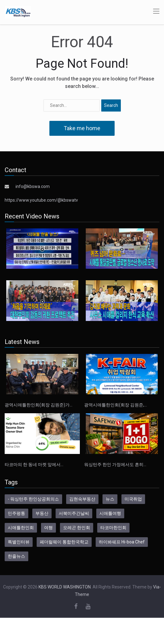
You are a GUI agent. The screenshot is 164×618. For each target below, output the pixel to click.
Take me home (82, 128)
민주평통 (16, 513)
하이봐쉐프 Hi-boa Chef (122, 541)
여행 (48, 527)
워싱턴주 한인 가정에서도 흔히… (115, 464)
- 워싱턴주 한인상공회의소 (33, 499)
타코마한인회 (113, 527)
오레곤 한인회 (76, 527)
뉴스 (110, 499)
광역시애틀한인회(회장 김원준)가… (38, 404)
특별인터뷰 (19, 541)
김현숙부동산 (82, 499)
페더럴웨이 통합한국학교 (64, 541)
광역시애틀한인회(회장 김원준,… (115, 404)
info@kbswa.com (33, 186)
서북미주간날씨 (74, 513)
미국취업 (133, 499)
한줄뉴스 (16, 556)
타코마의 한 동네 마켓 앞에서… (34, 464)
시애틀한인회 (21, 527)
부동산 (41, 513)
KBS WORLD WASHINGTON (65, 586)
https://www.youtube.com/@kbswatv (41, 200)
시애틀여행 (110, 513)
